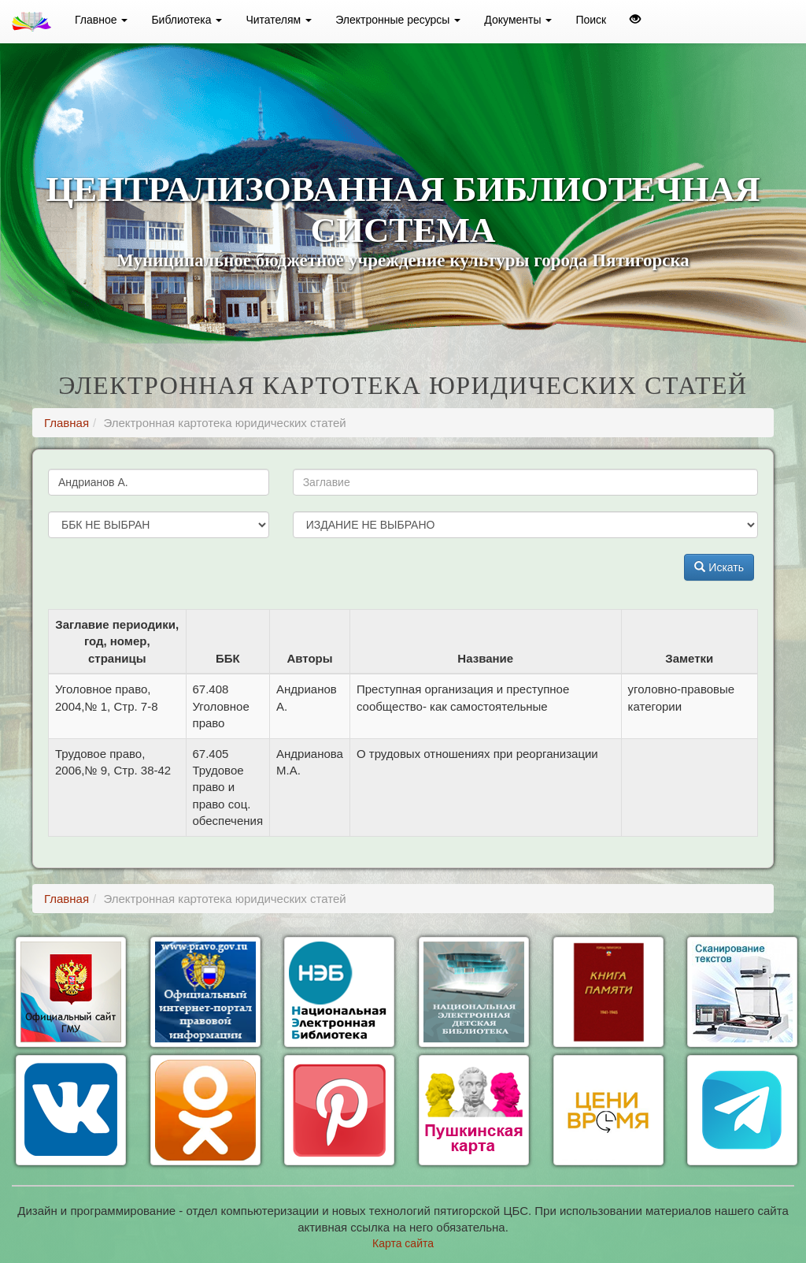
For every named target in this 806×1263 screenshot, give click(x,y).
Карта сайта (403, 1243)
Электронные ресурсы (397, 19)
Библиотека (186, 19)
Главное (101, 19)
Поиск (590, 19)
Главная (66, 422)
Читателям (279, 19)
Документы (518, 19)
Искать (719, 567)
